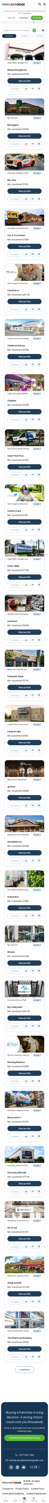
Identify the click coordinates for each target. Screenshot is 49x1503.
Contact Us (7, 1488)
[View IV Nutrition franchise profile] (24, 905)
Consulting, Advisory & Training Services (18, 1163)
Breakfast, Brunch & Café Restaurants (18, 832)
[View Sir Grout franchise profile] (24, 1236)
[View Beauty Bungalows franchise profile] (24, 78)
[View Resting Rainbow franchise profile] (24, 1071)
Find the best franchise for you (24, 1437)
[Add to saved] (39, 86)
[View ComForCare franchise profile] (24, 519)
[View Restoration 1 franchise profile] (24, 1126)
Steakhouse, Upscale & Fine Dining (18, 1273)
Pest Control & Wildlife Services (18, 446)
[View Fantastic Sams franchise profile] (24, 685)
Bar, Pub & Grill (12, 116)
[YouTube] (23, 1467)
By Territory (39, 35)
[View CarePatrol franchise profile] (24, 299)
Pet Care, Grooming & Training (18, 1053)
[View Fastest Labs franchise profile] (24, 740)
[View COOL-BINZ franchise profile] (24, 574)
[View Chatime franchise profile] (24, 409)
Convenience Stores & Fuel (16, 998)
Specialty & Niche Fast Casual (17, 612)
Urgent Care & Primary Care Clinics (18, 722)
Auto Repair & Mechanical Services (18, 226)
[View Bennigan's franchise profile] (24, 133)
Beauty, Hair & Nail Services (17, 667)
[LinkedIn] (17, 1467)
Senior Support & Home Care (17, 281)
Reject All (11, 18)
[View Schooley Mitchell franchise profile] (24, 1181)
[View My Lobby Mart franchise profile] (24, 1016)
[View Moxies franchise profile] (24, 960)
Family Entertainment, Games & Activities (18, 1329)
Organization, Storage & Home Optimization (18, 60)
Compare (14, 86)
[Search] (39, 4)
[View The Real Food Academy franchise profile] (24, 1346)
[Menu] (44, 4)
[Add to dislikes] (32, 86)
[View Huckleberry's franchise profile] (24, 850)
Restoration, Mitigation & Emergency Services (18, 171)
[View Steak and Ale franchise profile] (24, 1291)
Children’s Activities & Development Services (18, 336)
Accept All (37, 18)
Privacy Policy (22, 1488)
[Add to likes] (26, 86)
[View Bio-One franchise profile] (24, 189)
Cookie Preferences (36, 1493)
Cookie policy (27, 13)
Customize (23, 18)
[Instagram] (11, 1467)
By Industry (24, 35)
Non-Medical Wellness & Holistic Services (18, 887)
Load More (24, 1367)
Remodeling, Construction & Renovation (18, 1218)
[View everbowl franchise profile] (24, 630)
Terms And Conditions (13, 1493)
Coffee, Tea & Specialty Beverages (18, 391)
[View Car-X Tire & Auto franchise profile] (24, 244)
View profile (24, 78)
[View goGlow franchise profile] (24, 795)
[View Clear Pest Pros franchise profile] (24, 464)
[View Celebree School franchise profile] (24, 354)
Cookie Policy (38, 1488)
